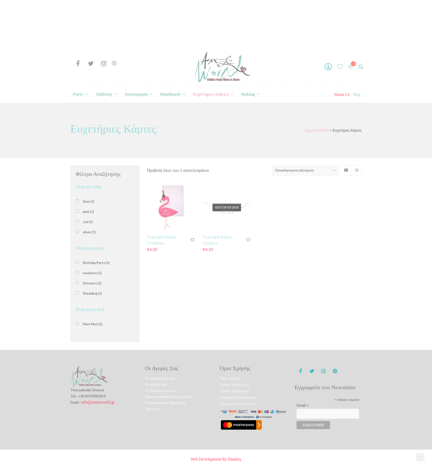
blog (356, 94)
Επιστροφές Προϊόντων (238, 404)
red (88, 222)
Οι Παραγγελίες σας (160, 390)
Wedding (92, 293)
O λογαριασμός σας (160, 378)
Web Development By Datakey (215, 459)
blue (88, 201)
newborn (92, 273)
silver (89, 232)
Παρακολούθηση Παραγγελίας (168, 397)
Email (303, 405)
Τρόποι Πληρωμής (234, 391)
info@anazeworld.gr (98, 402)
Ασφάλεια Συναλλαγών (238, 397)
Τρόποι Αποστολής (234, 385)
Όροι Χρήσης (230, 378)
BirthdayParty (96, 262)
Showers (92, 283)
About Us (342, 94)
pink (88, 211)
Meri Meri (93, 324)
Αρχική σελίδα (316, 130)
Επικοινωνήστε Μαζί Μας (165, 403)
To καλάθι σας (156, 384)
